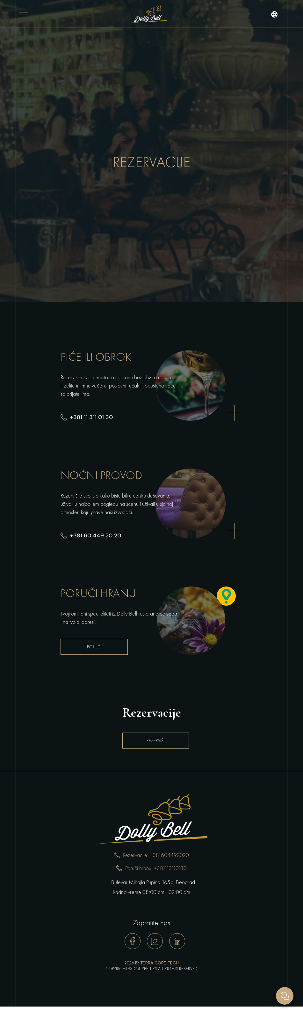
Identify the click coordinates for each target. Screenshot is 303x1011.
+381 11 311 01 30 (91, 417)
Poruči (94, 647)
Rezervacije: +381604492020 (156, 855)
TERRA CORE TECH (159, 963)
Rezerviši (152, 740)
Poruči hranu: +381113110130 (156, 868)
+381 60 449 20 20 (95, 535)
